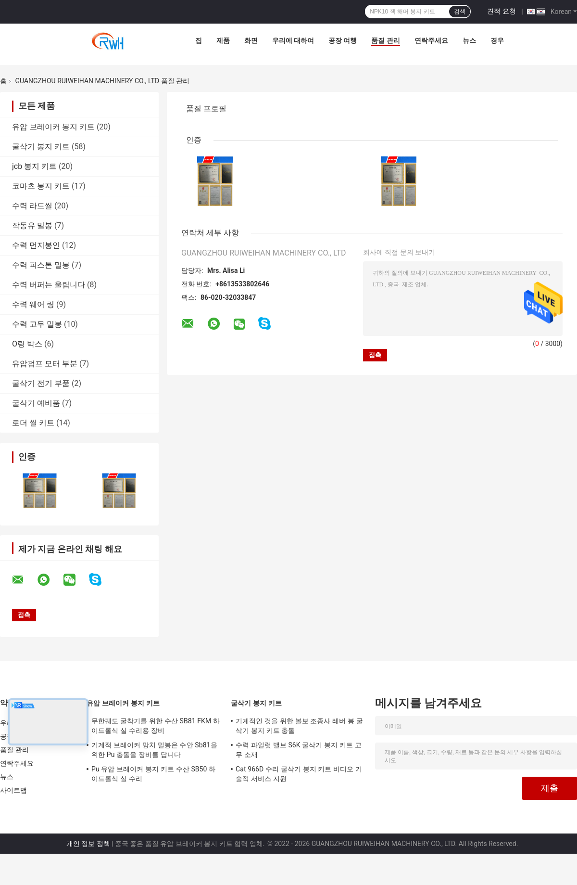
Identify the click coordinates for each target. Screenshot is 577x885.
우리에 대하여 (293, 40)
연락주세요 (431, 40)
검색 (459, 11)
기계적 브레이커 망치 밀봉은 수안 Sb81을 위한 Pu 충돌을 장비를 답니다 (154, 749)
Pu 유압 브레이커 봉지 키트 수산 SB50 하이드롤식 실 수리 (153, 773)
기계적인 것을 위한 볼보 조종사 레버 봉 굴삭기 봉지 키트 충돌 (299, 725)
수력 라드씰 (32, 205)
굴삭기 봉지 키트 (41, 146)
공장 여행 (342, 40)
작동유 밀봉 (32, 225)
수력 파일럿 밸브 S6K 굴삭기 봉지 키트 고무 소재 (299, 749)
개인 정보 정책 (88, 843)
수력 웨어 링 (33, 304)
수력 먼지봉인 (36, 245)
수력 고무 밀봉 (37, 324)
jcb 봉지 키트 (34, 166)
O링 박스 (27, 343)
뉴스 (469, 40)
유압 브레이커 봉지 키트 (53, 126)
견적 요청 (501, 11)
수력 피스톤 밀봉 (41, 264)
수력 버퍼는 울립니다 (48, 284)
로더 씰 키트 (33, 422)
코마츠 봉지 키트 (41, 186)
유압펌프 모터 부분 (44, 363)
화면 (251, 40)
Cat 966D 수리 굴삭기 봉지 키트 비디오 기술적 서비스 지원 (299, 773)
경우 (497, 40)
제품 (223, 40)
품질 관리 (385, 40)
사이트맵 (13, 790)
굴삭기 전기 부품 (41, 383)
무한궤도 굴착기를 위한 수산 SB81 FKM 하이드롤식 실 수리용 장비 (155, 725)
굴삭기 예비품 (36, 403)
